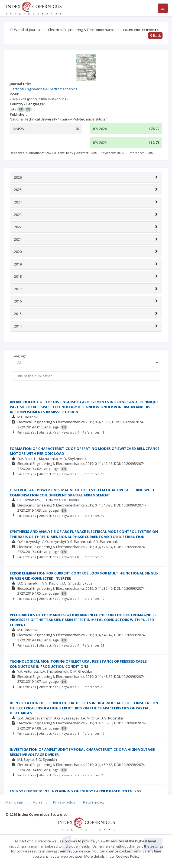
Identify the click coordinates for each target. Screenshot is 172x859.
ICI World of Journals (26, 29)
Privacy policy (64, 802)
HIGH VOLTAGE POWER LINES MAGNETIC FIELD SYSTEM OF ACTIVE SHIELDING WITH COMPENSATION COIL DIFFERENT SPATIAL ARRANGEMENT (82, 492)
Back (155, 35)
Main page (14, 802)
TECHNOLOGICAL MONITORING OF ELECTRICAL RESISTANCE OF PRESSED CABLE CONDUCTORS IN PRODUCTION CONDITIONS (78, 664)
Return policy (94, 802)
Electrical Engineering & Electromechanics (82, 29)
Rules (38, 802)
